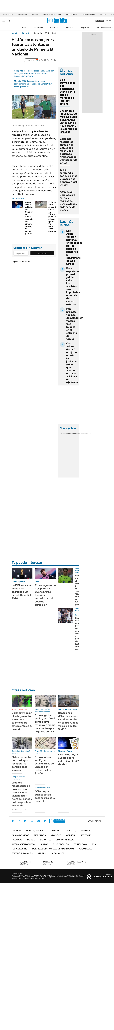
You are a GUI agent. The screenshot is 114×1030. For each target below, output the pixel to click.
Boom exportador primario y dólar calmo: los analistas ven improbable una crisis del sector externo (73, 286)
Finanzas (54, 27)
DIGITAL (25, 863)
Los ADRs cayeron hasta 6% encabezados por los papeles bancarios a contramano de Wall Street (74, 247)
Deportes (26, 33)
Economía (38, 27)
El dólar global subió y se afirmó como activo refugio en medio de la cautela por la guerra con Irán (45, 723)
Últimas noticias (35, 830)
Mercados (40, 835)
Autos (44, 844)
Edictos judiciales (22, 853)
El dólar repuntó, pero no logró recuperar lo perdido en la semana (21, 763)
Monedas (63, 433)
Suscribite (42, 253)
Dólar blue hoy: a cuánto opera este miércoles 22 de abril (68, 759)
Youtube (38, 821)
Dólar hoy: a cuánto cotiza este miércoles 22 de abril (45, 796)
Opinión (101, 27)
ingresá (108, 20)
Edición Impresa (65, 839)
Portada (16, 830)
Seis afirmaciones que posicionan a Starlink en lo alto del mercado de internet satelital (67, 91)
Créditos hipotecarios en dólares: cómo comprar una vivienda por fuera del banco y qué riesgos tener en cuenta (22, 794)
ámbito (15, 33)
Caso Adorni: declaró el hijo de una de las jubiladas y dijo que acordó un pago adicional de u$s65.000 (73, 363)
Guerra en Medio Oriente (52, 14)
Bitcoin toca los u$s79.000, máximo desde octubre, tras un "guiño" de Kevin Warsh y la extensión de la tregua (69, 121)
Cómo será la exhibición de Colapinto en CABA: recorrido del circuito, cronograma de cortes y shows (31, 218)
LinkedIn (32, 821)
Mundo (31, 839)
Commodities (78, 433)
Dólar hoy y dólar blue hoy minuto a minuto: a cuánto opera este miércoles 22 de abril (22, 721)
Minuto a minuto (20, 709)
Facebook (19, 821)
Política (69, 27)
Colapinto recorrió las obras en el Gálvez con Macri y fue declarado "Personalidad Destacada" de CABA (34, 73)
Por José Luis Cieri (19, 810)
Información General (24, 844)
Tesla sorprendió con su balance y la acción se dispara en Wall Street (69, 177)
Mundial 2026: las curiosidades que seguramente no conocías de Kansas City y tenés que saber (33, 84)
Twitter (13, 821)
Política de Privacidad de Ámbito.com (53, 848)
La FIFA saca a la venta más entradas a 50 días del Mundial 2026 (21, 592)
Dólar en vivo (22, 14)
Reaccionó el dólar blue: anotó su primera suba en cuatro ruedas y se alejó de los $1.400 (68, 721)
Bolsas (70, 433)
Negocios (85, 27)
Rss (94, 844)
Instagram (25, 821)
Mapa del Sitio (19, 848)
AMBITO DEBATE (76, 863)
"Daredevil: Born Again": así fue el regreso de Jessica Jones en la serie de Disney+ (68, 201)
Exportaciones (71, 14)
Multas (41, 853)
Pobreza (35, 14)
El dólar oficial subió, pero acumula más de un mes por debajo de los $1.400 (44, 765)
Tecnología (80, 844)
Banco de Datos (20, 835)
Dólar (23, 27)
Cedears (87, 433)
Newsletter (108, 27)
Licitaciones (57, 853)
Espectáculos (61, 844)
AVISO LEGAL (85, 848)
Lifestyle (85, 835)
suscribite (100, 20)
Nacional (17, 839)
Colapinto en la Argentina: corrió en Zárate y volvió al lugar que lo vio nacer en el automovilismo (55, 216)
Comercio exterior (88, 14)
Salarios (103, 14)
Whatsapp (45, 821)
